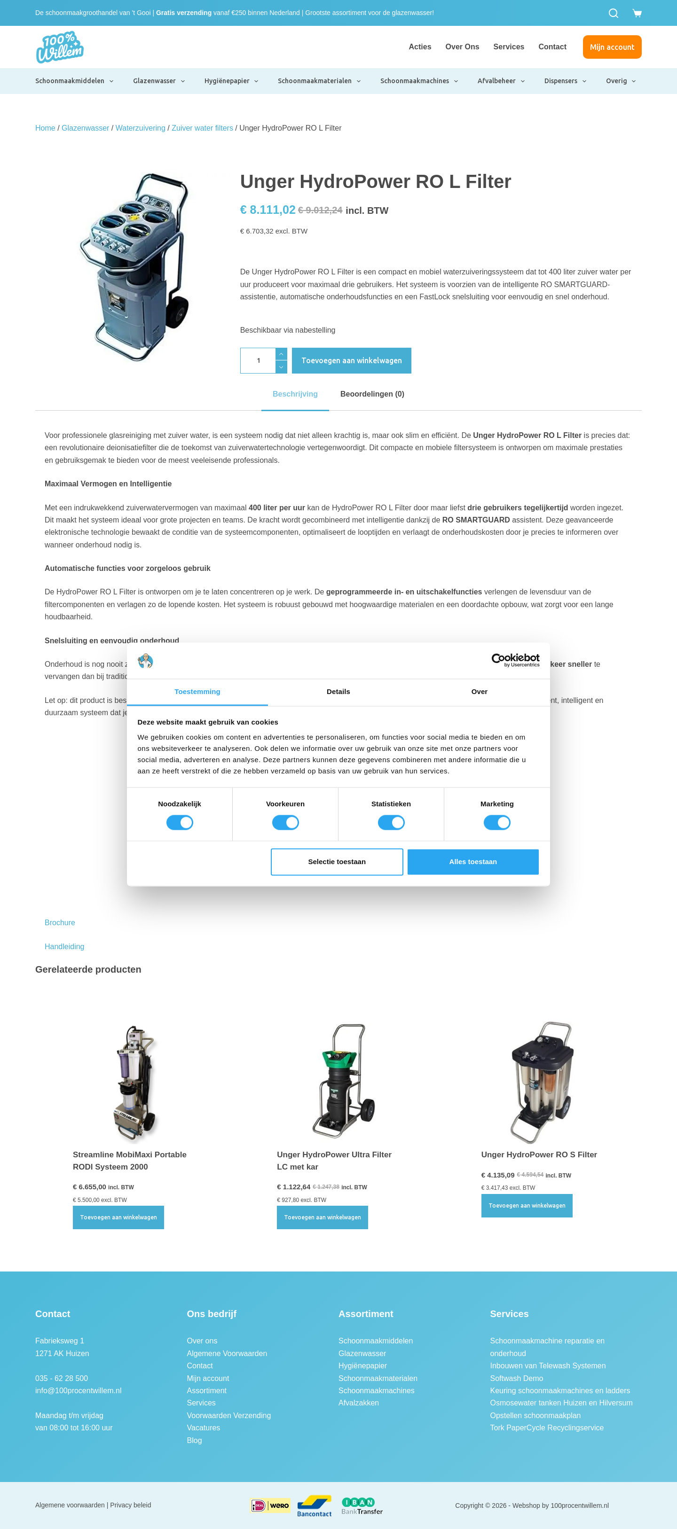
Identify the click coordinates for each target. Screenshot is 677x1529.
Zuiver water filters (202, 128)
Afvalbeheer (502, 81)
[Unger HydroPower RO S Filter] (542, 1083)
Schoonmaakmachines (419, 81)
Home (45, 128)
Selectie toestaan (337, 862)
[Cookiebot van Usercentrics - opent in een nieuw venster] (498, 661)
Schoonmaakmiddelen (74, 81)
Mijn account (612, 47)
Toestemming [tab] (197, 691)
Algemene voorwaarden (70, 1505)
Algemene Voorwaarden (227, 1353)
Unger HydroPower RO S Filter (539, 1154)
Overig (621, 81)
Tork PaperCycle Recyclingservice (547, 1428)
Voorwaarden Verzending (229, 1416)
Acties (420, 47)
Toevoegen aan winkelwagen (351, 360)
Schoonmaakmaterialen (320, 81)
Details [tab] (338, 691)
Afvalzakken (358, 1403)
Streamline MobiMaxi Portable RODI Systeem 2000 (130, 1160)
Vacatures (203, 1428)
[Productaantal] (263, 361)
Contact (552, 47)
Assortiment (207, 1391)
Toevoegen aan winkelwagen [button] (118, 1217)
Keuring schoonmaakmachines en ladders (560, 1391)
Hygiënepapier (232, 81)
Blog (194, 1440)
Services (509, 47)
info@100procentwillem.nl (78, 1391)
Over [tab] (480, 691)
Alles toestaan (473, 862)
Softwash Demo (516, 1378)
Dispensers (565, 81)
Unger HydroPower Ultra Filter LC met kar (334, 1160)
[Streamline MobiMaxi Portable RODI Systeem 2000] (134, 1083)
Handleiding (65, 947)
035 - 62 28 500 (61, 1378)
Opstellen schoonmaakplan (535, 1416)
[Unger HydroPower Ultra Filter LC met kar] (338, 1083)
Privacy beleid (130, 1505)
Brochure (60, 923)
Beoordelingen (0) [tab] (372, 394)
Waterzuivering (140, 128)
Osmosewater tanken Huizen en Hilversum (561, 1403)
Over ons (463, 47)
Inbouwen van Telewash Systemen (548, 1366)
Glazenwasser (159, 81)
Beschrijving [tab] (295, 394)
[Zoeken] (613, 13)
